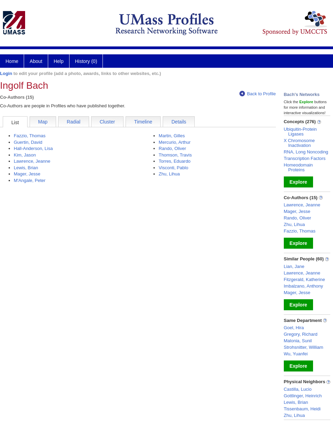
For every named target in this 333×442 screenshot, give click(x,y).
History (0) (86, 61)
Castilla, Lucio (298, 389)
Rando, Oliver (172, 148)
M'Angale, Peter (29, 180)
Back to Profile (257, 93)
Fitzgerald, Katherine (304, 279)
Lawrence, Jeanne (32, 161)
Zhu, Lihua (169, 173)
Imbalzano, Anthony (303, 286)
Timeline (143, 122)
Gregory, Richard (301, 334)
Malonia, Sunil (298, 340)
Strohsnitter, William (303, 347)
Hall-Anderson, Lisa (33, 148)
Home (12, 61)
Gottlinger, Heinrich (303, 395)
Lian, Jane (294, 266)
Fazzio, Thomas (29, 135)
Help (59, 61)
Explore (298, 182)
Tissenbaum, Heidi (302, 408)
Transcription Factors (305, 158)
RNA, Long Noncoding (306, 151)
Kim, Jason (25, 155)
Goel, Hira (294, 327)
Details (178, 122)
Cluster (107, 122)
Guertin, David (28, 142)
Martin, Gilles (172, 135)
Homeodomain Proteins (298, 167)
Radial (73, 122)
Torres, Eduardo (175, 161)
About (36, 61)
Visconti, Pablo (173, 167)
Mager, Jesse (27, 173)
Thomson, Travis (175, 155)
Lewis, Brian (26, 167)
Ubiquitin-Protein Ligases (300, 132)
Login (6, 73)
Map (42, 122)
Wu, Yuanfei (296, 353)
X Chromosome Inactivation (299, 143)
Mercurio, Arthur (174, 142)
